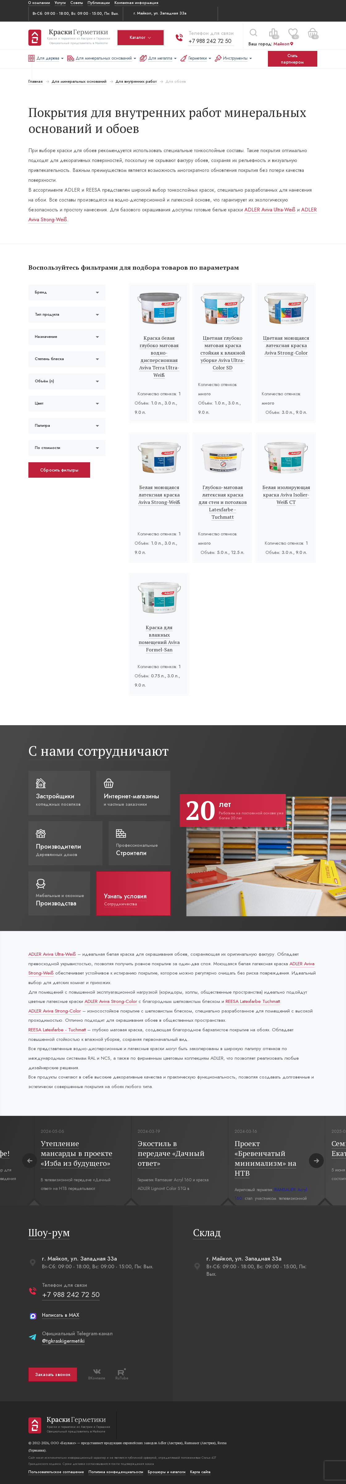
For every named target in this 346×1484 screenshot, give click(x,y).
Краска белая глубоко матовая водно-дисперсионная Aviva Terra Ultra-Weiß (159, 356)
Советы (76, 3)
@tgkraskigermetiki (63, 1340)
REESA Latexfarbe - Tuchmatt (59, 1025)
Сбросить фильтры (59, 470)
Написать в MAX (60, 1314)
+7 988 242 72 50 (209, 39)
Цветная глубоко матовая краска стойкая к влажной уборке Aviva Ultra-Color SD (222, 353)
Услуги (60, 3)
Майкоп (283, 42)
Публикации (99, 3)
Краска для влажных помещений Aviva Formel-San (159, 635)
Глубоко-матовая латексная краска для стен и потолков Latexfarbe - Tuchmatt (222, 502)
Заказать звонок (52, 1373)
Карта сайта (200, 1471)
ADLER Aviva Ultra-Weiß (234, 209)
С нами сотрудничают (98, 743)
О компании (39, 3)
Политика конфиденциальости (115, 1471)
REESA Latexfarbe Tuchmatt (265, 996)
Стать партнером (292, 58)
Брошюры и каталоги (166, 1471)
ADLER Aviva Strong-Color (116, 996)
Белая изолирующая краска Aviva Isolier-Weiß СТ (287, 494)
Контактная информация (136, 3)
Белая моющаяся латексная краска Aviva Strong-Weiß (159, 494)
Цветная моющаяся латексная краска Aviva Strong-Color (287, 345)
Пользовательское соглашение (56, 1471)
